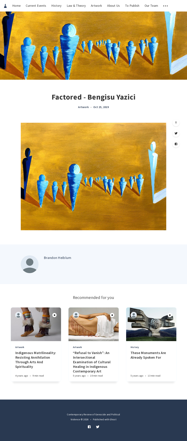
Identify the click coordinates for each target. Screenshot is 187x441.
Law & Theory (76, 6)
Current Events (36, 6)
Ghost (113, 419)
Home (16, 6)
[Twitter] (176, 133)
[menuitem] (5, 6)
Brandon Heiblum (57, 257)
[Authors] (18, 315)
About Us (113, 6)
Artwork (96, 6)
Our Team (151, 6)
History (56, 6)
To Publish (132, 6)
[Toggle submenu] (165, 6)
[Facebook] (176, 144)
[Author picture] (29, 264)
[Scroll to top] (176, 122)
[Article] (36, 324)
